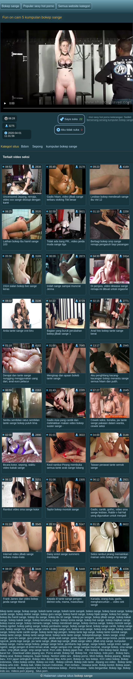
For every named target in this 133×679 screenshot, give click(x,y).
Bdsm (25, 146)
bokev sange (110, 635)
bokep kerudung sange (46, 620)
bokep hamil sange (74, 614)
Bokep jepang (113, 656)
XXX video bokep (110, 659)
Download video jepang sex (29, 653)
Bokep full (68, 653)
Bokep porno (80, 656)
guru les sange (17, 638)
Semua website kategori (74, 6)
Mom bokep (96, 656)
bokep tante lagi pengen (53, 632)
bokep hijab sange (97, 614)
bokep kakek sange (20, 620)
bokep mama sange (11, 623)
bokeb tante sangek (73, 611)
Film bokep (91, 650)
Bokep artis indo (9, 664)
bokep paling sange (28, 626)
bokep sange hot (15, 629)
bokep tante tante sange (67, 635)
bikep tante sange (10, 611)
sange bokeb (98, 644)
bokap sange (29, 611)
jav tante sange (40, 641)
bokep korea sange (72, 620)
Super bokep (41, 656)
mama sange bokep (27, 644)
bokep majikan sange (118, 620)
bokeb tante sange (49, 611)
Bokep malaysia (24, 656)
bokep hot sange (119, 614)
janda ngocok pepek (82, 638)
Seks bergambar (98, 667)
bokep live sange (94, 620)
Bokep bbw (53, 659)
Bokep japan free (73, 650)
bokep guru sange (51, 614)
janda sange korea (106, 638)
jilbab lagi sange (60, 641)
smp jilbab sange (17, 650)
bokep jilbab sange (104, 617)
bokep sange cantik (104, 626)
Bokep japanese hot (29, 667)
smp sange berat (38, 650)
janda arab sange (59, 638)
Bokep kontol (106, 664)
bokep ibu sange (37, 617)
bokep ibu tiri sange (59, 617)
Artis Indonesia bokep (55, 667)
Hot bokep (95, 653)
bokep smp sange (104, 629)
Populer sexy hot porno (38, 6)
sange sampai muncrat (86, 647)
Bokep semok (8, 667)
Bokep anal (6, 656)
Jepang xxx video (105, 661)
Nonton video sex (61, 656)
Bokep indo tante (84, 661)
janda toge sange (20, 641)
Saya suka (69, 119)
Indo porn (108, 653)
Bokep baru (122, 653)
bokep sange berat (81, 626)
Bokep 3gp (115, 667)
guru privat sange (37, 638)
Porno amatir (53, 653)
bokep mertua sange (93, 623)
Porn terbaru (72, 664)
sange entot (114, 644)
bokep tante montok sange (111, 632)
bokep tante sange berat (37, 635)
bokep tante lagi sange (82, 632)
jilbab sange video (81, 641)
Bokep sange (10, 6)
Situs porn (42, 670)
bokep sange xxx (61, 629)
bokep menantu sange (38, 623)
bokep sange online (38, 629)
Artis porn (66, 659)
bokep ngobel (8, 626)
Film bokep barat (109, 650)
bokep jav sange (82, 617)
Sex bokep (92, 659)
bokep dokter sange (27, 614)
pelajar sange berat (52, 644)
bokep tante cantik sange (23, 632)
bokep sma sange (82, 629)
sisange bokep (109, 647)
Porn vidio (55, 650)
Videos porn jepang (22, 670)
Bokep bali (27, 664)
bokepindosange (92, 635)
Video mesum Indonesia (49, 664)
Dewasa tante (90, 664)
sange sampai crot (61, 647)
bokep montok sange (119, 623)
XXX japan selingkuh (19, 659)
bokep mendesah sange (66, 623)
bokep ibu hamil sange (13, 617)
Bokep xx (78, 659)
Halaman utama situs (59, 676)
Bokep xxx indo (45, 661)
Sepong (37, 146)
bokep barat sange (113, 611)
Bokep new (38, 659)
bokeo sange (93, 611)
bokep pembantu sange (55, 626)
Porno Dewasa (78, 667)
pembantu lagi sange (77, 644)
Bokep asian (123, 664)
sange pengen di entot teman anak (29, 647)
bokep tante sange (11, 635)
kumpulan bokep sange (61, 146)
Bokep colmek (64, 661)
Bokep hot (81, 653)
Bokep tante (125, 661)
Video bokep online (24, 661)
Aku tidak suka (67, 130)
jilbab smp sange (103, 641)
